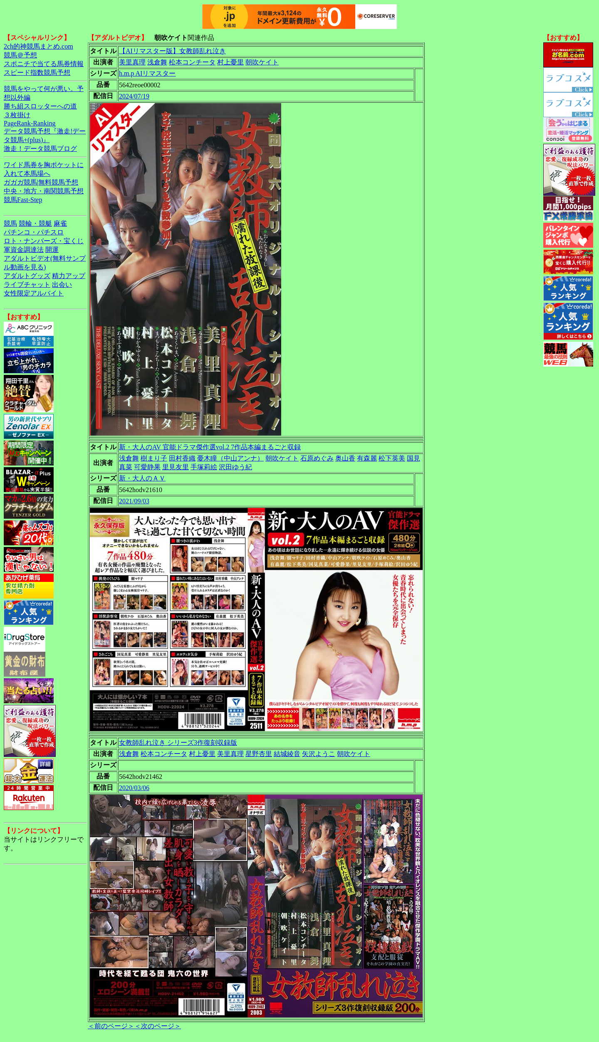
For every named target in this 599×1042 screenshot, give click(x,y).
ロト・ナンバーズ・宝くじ (44, 240)
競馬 (10, 223)
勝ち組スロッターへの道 (40, 106)
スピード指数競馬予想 (37, 72)
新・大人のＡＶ (142, 478)
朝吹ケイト (262, 62)
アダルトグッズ (27, 275)
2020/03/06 (134, 787)
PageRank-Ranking (29, 123)
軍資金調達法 (24, 249)
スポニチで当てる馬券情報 (44, 63)
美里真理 (132, 62)
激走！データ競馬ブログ (40, 148)
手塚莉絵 (204, 467)
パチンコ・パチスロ (34, 232)
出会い (62, 284)
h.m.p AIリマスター (147, 73)
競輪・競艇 (35, 223)
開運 (52, 249)
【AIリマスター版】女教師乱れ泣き (172, 50)
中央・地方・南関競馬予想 (44, 191)
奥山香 (345, 458)
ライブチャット (27, 284)
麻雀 (60, 223)
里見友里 (175, 467)
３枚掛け (17, 114)
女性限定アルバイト (34, 293)
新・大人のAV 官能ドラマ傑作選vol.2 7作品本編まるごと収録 (210, 447)
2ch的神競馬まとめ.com (38, 46)
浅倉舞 (157, 62)
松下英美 (392, 458)
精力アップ (68, 275)
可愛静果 (147, 467)
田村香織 (182, 458)
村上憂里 (230, 62)
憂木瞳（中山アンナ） (230, 458)
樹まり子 (154, 458)
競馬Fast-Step (23, 199)
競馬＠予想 (20, 55)
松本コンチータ (192, 62)
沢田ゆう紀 (235, 467)
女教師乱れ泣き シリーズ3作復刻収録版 (178, 742)
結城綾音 (287, 753)
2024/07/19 (134, 96)
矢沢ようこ (318, 753)
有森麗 (367, 458)
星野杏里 (258, 753)
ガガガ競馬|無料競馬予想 (41, 182)
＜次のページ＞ (157, 1026)
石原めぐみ (317, 458)
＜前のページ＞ (111, 1026)
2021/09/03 (134, 501)
